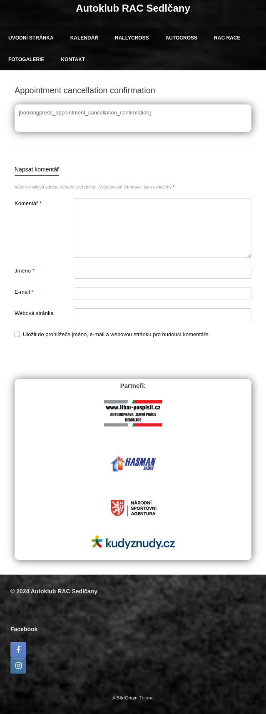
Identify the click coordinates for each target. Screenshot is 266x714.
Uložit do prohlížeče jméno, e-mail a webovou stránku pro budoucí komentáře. (116, 334)
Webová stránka (34, 313)
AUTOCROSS (181, 38)
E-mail (24, 292)
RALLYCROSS (132, 38)
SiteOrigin (127, 697)
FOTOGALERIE (26, 59)
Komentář (28, 203)
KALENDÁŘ (84, 38)
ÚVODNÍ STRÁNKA (31, 38)
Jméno (25, 271)
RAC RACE (227, 38)
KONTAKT (73, 59)
